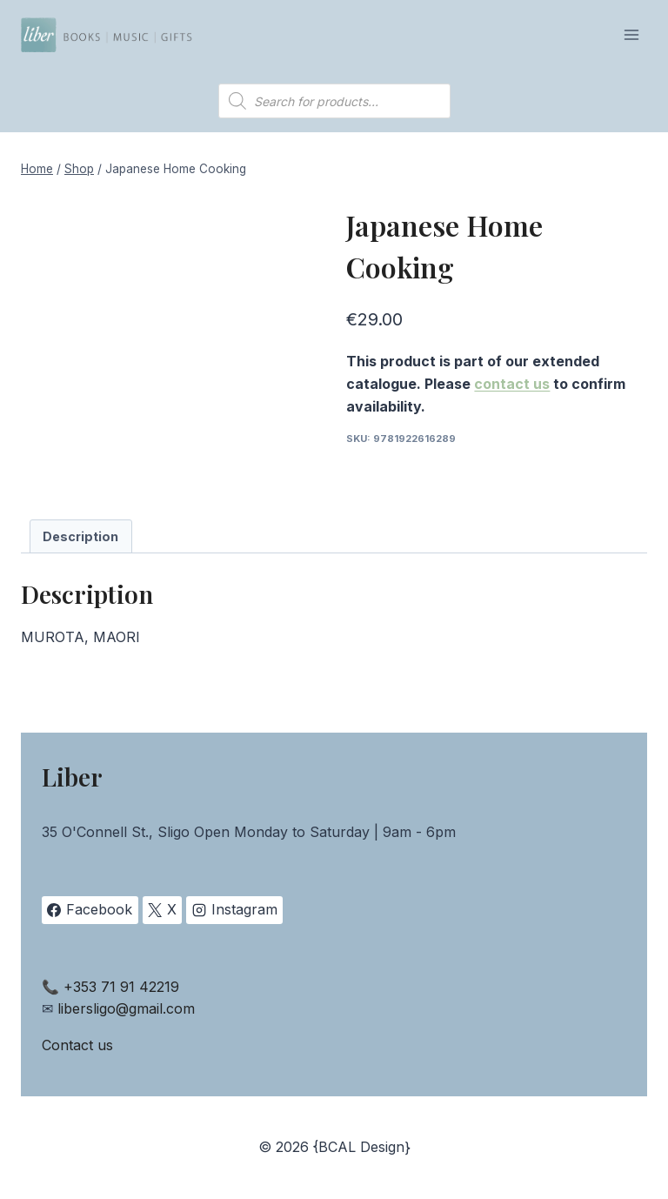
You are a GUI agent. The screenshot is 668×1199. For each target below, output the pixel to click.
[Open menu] (631, 34)
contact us (512, 383)
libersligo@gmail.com (126, 1008)
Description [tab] (80, 536)
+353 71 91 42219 (121, 986)
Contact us (77, 1045)
